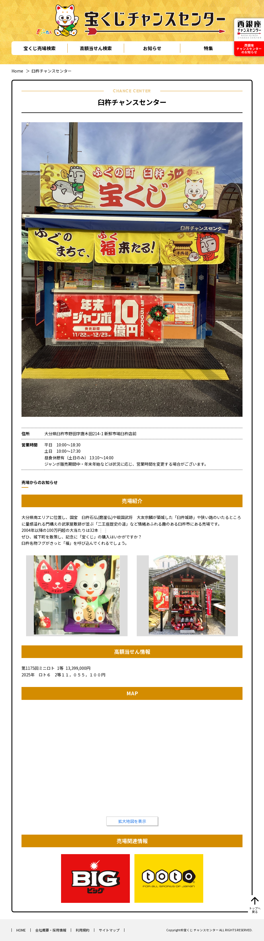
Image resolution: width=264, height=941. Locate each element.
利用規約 (82, 930)
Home (17, 71)
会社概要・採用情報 (50, 930)
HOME (21, 930)
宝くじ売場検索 (40, 48)
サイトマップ (109, 930)
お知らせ (152, 48)
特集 (208, 48)
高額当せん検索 (96, 48)
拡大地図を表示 (132, 821)
